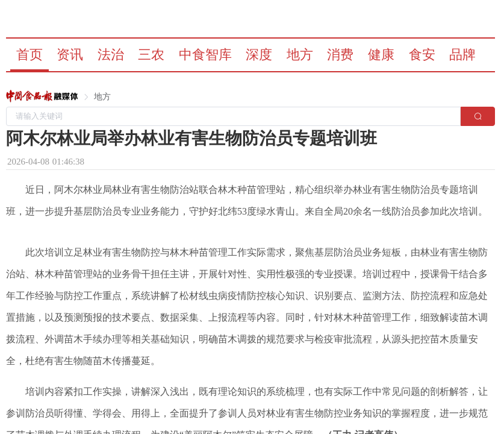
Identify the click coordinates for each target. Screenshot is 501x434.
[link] (42, 97)
